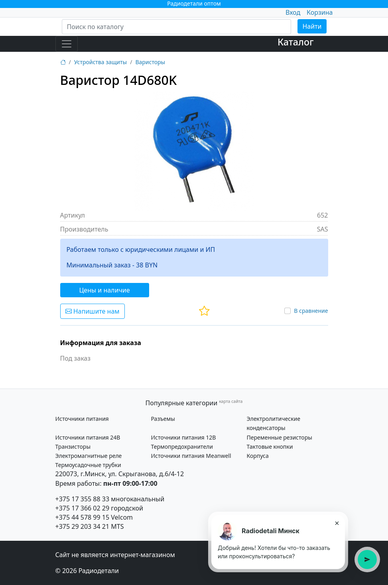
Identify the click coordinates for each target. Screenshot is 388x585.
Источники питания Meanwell (191, 455)
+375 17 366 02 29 (82, 508)
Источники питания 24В (87, 437)
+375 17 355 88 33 (82, 499)
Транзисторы (73, 446)
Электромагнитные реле (88, 455)
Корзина (320, 12)
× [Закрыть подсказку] (337, 523)
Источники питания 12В (183, 437)
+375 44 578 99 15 (82, 517)
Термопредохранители (182, 446)
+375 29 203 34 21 (82, 526)
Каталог (296, 41)
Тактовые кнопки (270, 446)
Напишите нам (92, 311)
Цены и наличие (104, 290)
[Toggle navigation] (66, 44)
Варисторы (150, 62)
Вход (293, 12)
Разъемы (163, 418)
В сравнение (311, 310)
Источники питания (82, 418)
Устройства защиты (100, 62)
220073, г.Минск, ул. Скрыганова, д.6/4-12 (119, 473)
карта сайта (230, 401)
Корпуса (258, 455)
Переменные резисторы (279, 437)
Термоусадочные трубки (88, 465)
